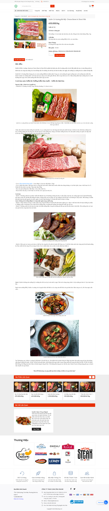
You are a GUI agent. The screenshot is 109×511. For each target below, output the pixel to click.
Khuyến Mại (79, 10)
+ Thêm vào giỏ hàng (60, 53)
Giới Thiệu (44, 10)
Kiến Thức (51, 10)
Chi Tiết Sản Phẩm (21, 58)
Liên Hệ (85, 10)
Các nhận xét (33, 58)
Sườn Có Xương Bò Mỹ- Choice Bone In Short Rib (39, 16)
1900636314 (45, 1)
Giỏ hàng (37, 1)
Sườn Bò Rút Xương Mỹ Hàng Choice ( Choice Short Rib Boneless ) (54, 393)
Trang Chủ (37, 10)
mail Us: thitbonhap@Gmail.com (51, 500)
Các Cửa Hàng (70, 10)
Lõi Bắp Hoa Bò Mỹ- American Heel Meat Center (71, 393)
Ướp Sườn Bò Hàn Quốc (25, 182)
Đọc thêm (36, 428)
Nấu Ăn (58, 10)
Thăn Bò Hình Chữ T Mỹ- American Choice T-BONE (87, 393)
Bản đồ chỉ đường (18, 498)
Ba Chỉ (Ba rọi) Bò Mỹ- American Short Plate (22, 393)
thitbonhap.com (58, 508)
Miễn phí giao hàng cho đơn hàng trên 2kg (24, 1)
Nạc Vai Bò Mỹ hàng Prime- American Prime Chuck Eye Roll (38, 393)
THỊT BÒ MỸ (24, 16)
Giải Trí (63, 10)
